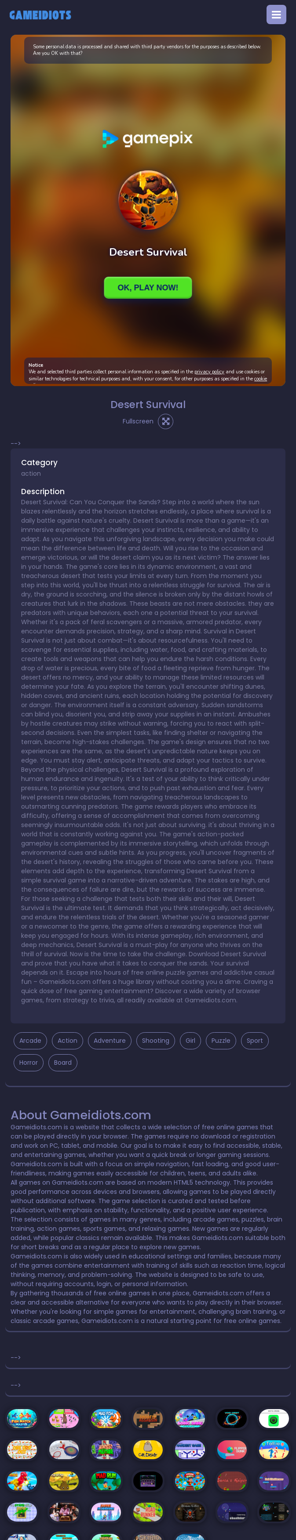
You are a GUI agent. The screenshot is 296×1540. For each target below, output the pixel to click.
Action (67, 1040)
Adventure (110, 1040)
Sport (255, 1040)
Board (63, 1062)
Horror (28, 1062)
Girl (190, 1040)
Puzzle (221, 1040)
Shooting (155, 1040)
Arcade (30, 1040)
